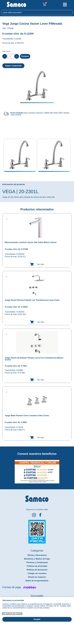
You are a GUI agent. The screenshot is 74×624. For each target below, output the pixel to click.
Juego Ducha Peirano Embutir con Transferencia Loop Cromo (32, 300)
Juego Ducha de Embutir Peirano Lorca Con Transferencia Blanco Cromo (34, 359)
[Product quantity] (11, 56)
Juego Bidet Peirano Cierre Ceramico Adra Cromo (27, 416)
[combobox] (37, 12)
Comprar (25, 56)
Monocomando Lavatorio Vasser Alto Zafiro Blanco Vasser (31, 242)
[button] (1, 470)
